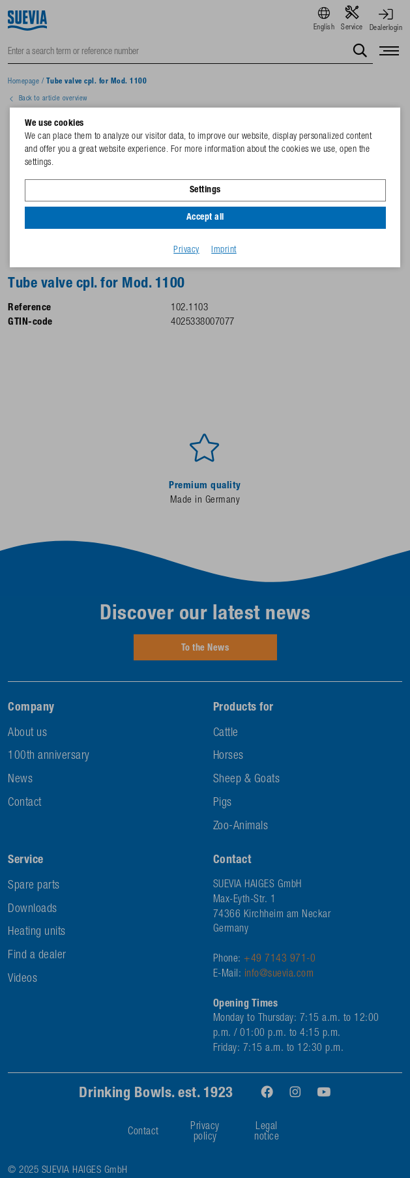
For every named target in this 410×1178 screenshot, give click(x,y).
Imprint (224, 250)
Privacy (186, 250)
